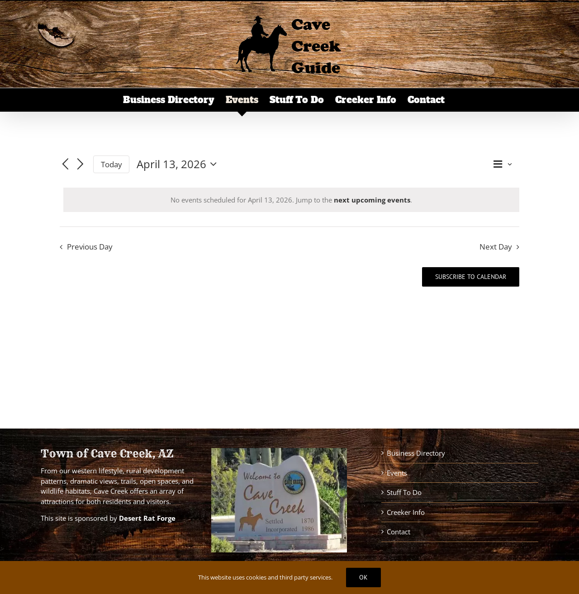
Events (397, 472)
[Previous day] (65, 165)
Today (111, 164)
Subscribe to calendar (470, 277)
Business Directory (416, 452)
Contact (398, 531)
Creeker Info (406, 512)
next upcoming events (372, 199)
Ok (363, 577)
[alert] (291, 200)
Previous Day (90, 246)
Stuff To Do (404, 492)
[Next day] (80, 165)
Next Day (495, 246)
